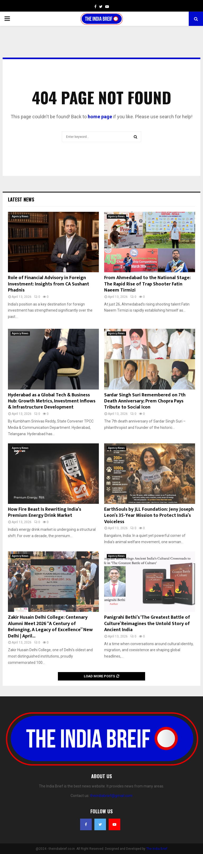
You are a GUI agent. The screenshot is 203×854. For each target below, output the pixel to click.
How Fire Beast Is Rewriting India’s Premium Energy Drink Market (44, 512)
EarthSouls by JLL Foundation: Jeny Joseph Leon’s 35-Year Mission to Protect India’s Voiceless (149, 515)
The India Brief (156, 849)
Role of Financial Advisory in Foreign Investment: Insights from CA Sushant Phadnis (48, 284)
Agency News (20, 216)
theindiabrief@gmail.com (111, 796)
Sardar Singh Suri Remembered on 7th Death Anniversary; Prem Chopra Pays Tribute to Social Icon (145, 401)
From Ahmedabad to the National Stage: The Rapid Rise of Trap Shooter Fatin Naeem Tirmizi (147, 284)
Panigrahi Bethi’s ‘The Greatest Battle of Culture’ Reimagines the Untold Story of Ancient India (147, 623)
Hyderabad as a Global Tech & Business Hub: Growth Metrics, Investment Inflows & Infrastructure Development (51, 401)
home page (100, 116)
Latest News (21, 199)
